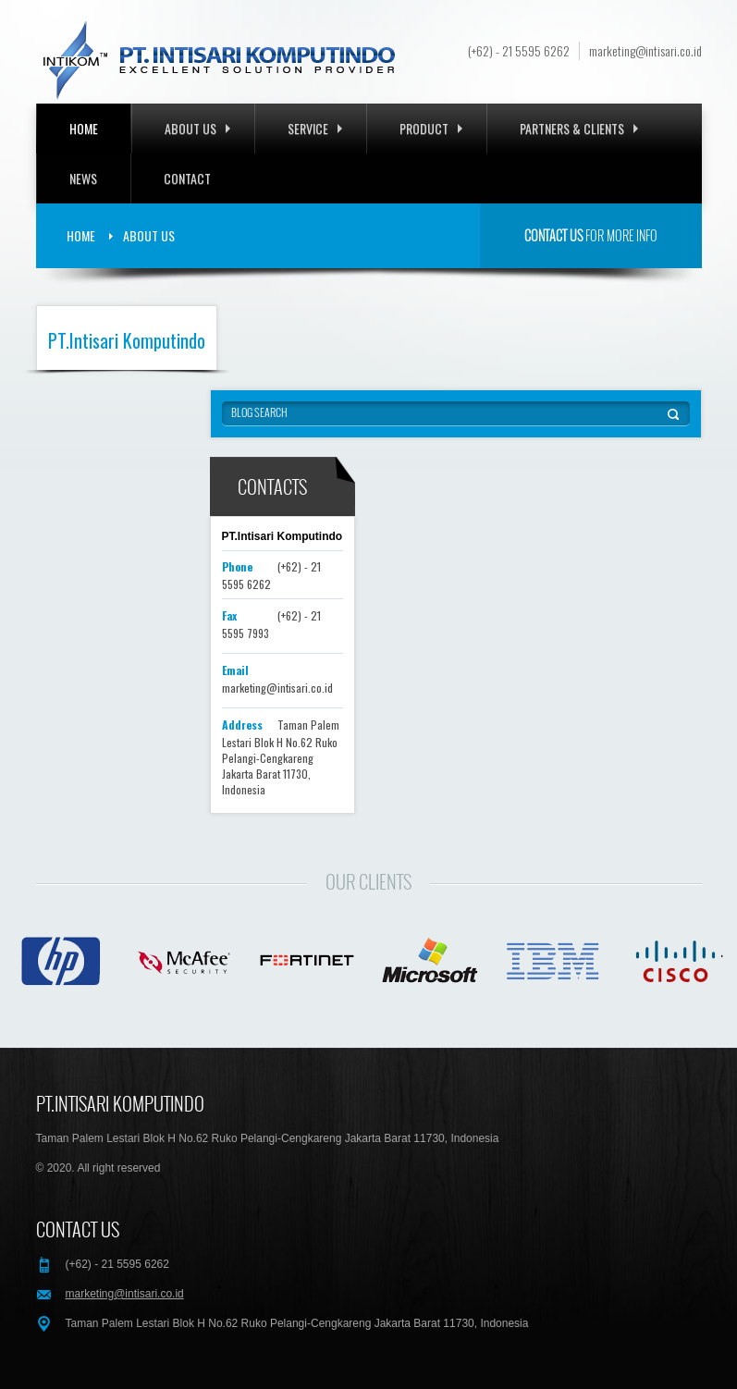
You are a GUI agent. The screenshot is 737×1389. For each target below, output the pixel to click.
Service (315, 128)
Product (430, 128)
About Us (197, 128)
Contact (187, 178)
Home (83, 128)
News (83, 178)
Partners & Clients (579, 128)
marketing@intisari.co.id (645, 51)
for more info (590, 235)
